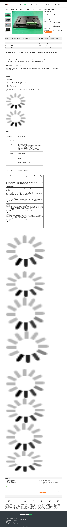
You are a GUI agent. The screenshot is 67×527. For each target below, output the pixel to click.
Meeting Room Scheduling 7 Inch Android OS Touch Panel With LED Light (12, 523)
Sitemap (24, 519)
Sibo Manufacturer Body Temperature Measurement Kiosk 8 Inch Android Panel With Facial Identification (25, 506)
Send (30, 514)
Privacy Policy (8, 526)
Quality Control (49, 4)
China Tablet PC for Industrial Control (16, 526)
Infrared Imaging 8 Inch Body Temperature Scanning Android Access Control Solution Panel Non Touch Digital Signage (41, 507)
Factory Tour (39, 4)
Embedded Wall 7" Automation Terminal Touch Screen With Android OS (12, 516)
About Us (33, 4)
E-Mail (21, 519)
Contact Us (57, 4)
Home (21, 4)
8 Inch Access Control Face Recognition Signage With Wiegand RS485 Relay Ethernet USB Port (8, 506)
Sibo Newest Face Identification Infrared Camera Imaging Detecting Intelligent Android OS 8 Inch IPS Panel (33, 507)
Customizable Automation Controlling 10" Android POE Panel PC (12, 519)
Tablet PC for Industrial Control (16, 7)
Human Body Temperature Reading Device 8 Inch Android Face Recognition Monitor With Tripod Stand (16, 507)
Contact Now (48, 31)
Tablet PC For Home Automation (11, 513)
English (60, 0)
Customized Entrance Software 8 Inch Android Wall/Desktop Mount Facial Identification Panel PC (57, 506)
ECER (60, 526)
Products (26, 4)
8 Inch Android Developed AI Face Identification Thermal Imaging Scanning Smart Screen (49, 506)
